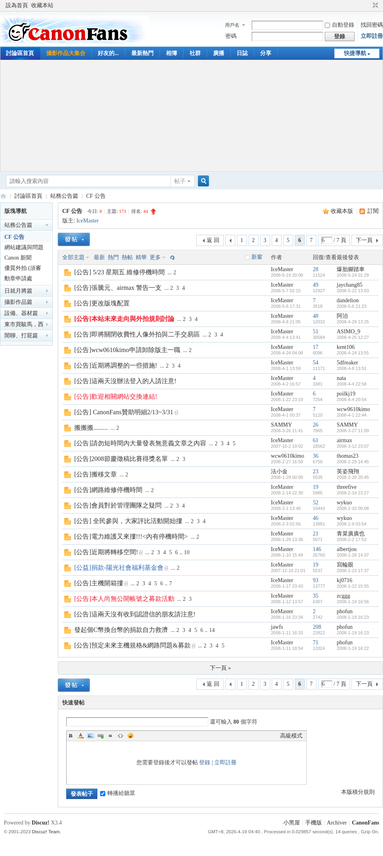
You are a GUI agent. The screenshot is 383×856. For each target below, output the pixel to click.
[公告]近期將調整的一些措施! (115, 365)
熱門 (113, 257)
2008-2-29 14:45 (353, 461)
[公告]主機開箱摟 (98, 583)
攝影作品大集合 (65, 53)
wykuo (344, 503)
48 (315, 316)
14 (212, 630)
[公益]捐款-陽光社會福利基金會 (119, 567)
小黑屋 (291, 823)
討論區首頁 (20, 53)
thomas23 (347, 456)
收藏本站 (42, 5)
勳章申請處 (18, 278)
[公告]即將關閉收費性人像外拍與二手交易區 (137, 334)
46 (315, 518)
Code (120, 736)
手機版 (313, 823)
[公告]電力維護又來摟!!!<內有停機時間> (131, 536)
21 (315, 534)
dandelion (348, 300)
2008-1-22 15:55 (353, 586)
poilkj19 (346, 394)
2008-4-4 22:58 (352, 384)
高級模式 (291, 736)
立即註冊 (372, 36)
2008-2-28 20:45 (353, 477)
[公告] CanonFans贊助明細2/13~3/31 (123, 412)
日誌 (242, 53)
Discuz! (40, 823)
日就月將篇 (18, 291)
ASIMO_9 (348, 332)
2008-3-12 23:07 (353, 446)
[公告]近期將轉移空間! (106, 552)
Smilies (130, 736)
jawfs (277, 627)
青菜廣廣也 (351, 534)
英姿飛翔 (348, 471)
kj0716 (344, 580)
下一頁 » (220, 668)
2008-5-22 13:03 (353, 290)
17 (315, 347)
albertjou (347, 549)
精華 (141, 257)
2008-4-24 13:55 (353, 352)
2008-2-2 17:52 (352, 539)
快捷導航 (355, 53)
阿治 (342, 316)
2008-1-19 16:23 (353, 617)
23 (315, 471)
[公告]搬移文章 (95, 474)
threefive (347, 487)
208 (317, 627)
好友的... (108, 53)
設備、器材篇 (21, 313)
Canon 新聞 (18, 258)
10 (187, 552)
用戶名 (232, 25)
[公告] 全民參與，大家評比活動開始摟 (128, 521)
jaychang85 (350, 285)
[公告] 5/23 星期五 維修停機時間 (119, 272)
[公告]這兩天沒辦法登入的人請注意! (125, 381)
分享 (265, 53)
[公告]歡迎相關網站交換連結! (115, 396)
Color (81, 736)
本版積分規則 (358, 792)
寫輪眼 (345, 565)
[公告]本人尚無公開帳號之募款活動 (124, 598)
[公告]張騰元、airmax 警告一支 (118, 287)
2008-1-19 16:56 (353, 601)
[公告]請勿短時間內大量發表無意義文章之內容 (140, 443)
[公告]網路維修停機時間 (108, 489)
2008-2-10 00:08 (353, 508)
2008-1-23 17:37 (353, 570)
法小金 (279, 471)
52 (315, 503)
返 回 (213, 240)
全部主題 (73, 257)
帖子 (180, 181)
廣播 (218, 53)
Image (91, 736)
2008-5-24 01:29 (353, 275)
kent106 (346, 347)
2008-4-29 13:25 (353, 321)
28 (315, 269)
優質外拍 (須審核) (22, 269)
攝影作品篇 (18, 302)
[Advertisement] (192, 115)
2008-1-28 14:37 (353, 555)
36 (315, 456)
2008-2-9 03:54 (352, 523)
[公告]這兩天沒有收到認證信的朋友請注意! (134, 614)
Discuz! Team (45, 831)
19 (315, 487)
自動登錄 (339, 25)
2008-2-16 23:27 (353, 492)
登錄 (204, 762)
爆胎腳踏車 (351, 269)
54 (315, 363)
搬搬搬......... (91, 427)
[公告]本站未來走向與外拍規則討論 (124, 318)
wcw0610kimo (353, 409)
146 (317, 549)
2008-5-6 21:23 (352, 306)
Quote (111, 736)
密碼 (231, 36)
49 (315, 285)
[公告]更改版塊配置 (102, 303)
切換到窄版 (374, 5)
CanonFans (3, 196)
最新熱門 (142, 53)
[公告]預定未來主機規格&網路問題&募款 (132, 645)
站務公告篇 (64, 196)
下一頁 (364, 240)
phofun (345, 611)
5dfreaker (347, 363)
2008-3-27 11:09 (353, 430)
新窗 (257, 257)
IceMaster (87, 221)
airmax (344, 440)
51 (315, 332)
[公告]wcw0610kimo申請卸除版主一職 (127, 349)
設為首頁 (17, 5)
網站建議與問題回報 (23, 248)
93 (315, 580)
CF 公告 (96, 196)
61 (315, 440)
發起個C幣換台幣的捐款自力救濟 (121, 629)
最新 (99, 257)
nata (341, 378)
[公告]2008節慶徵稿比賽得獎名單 (121, 458)
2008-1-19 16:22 (353, 648)
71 (315, 642)
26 (315, 425)
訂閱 (373, 211)
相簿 (171, 53)
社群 (195, 53)
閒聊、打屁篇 (21, 335)
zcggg (343, 596)
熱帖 (127, 257)
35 (315, 596)
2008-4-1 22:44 (352, 415)
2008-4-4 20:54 (352, 399)
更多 (155, 257)
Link (101, 736)
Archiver (337, 823)
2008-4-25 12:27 (353, 337)
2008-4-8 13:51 (352, 368)
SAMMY (281, 425)
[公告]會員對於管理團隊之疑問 (118, 505)
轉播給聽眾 (117, 793)
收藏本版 (343, 211)
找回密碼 (372, 25)
